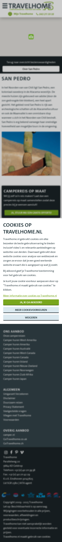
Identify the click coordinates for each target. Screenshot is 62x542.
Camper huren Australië (16, 348)
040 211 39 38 (46, 14)
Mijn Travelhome (23, 14)
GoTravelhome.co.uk (15, 439)
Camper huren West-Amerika (19, 340)
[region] (31, 36)
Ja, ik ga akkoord (31, 302)
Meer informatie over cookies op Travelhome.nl (30, 295)
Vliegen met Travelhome (17, 415)
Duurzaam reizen (13, 402)
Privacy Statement (13, 407)
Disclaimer (9, 398)
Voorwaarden (11, 419)
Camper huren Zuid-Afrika (18, 374)
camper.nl (9, 435)
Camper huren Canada (15, 357)
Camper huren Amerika (16, 344)
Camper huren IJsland (15, 361)
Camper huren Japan (14, 379)
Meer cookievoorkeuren (31, 310)
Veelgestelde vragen (14, 411)
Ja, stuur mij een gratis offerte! (31, 212)
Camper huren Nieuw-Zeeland (20, 366)
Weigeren (31, 317)
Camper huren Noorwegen (18, 370)
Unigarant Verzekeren (15, 394)
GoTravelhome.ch (13, 443)
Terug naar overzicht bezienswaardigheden (31, 62)
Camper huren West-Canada (19, 353)
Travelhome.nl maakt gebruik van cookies (26, 536)
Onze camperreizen (14, 336)
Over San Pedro (31, 69)
